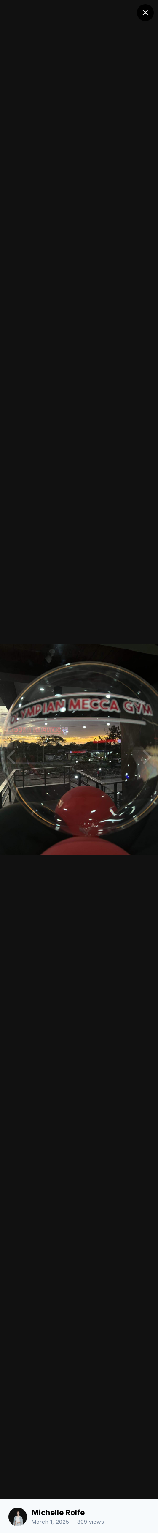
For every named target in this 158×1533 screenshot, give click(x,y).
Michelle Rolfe (58, 1512)
